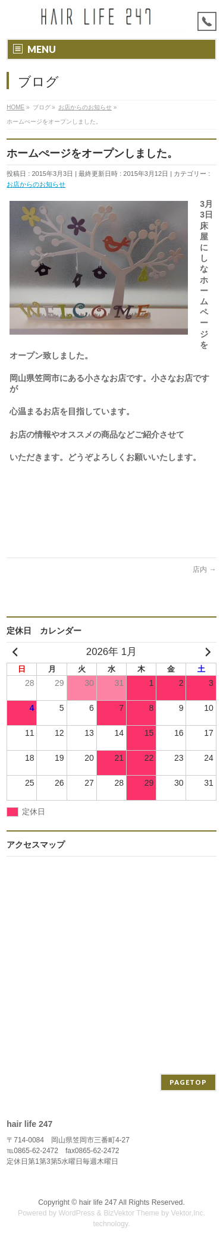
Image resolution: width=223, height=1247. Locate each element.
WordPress (76, 1213)
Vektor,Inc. (188, 1213)
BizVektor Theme (131, 1213)
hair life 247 (98, 1202)
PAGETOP (188, 1082)
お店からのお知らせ (36, 184)
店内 (204, 569)
